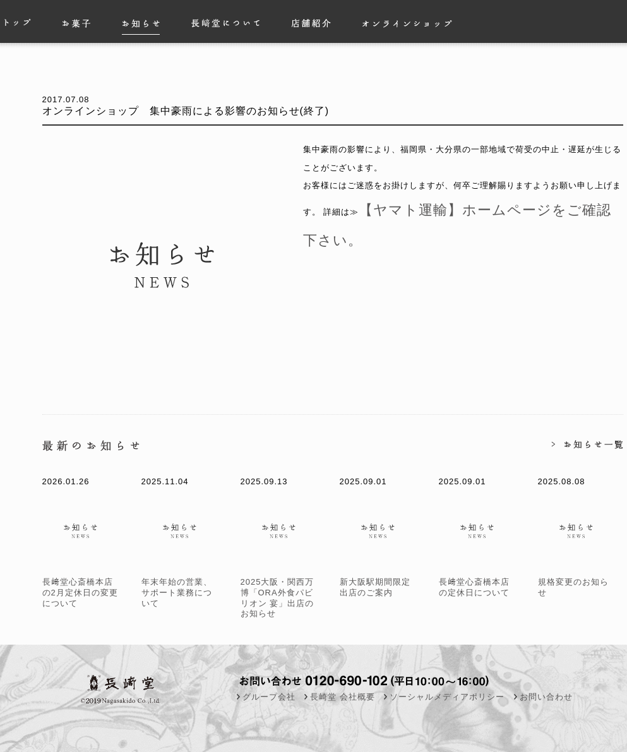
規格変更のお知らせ (577, 581)
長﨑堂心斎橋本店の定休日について (478, 581)
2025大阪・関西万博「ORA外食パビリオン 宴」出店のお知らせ (280, 592)
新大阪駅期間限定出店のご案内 (379, 581)
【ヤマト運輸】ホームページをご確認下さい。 (451, 203)
